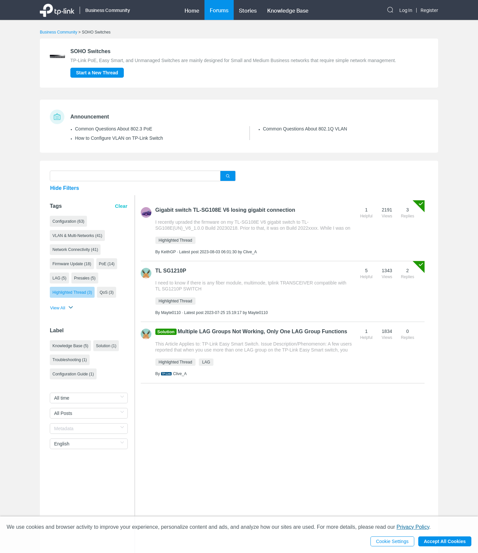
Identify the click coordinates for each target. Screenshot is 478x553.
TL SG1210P (170, 271)
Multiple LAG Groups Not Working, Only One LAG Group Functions (262, 331)
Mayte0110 (171, 312)
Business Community (58, 32)
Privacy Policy (413, 527)
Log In (405, 10)
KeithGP (168, 252)
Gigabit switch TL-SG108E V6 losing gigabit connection (225, 210)
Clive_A (250, 252)
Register (429, 10)
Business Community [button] (107, 10)
